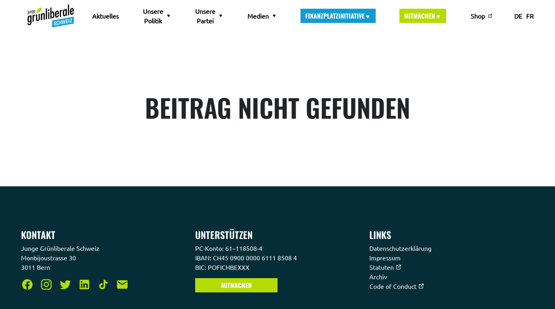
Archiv (379, 277)
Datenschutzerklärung (401, 248)
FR (530, 16)
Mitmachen (422, 16)
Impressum (385, 258)
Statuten (385, 267)
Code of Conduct (396, 286)
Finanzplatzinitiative (338, 16)
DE (518, 16)
